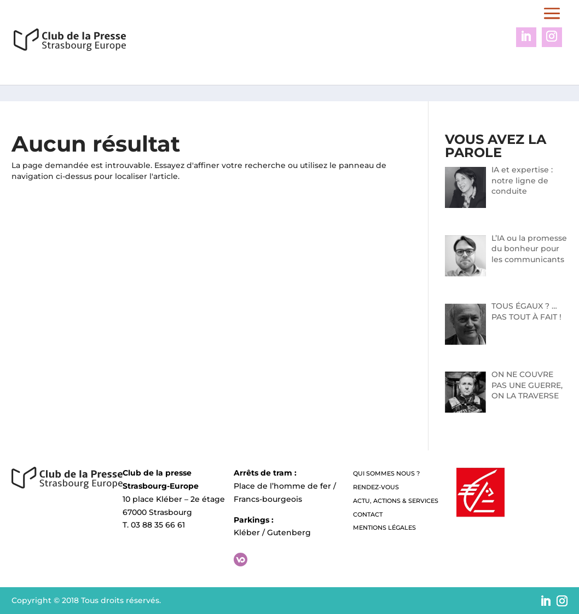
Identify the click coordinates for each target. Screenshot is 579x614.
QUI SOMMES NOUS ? (386, 473)
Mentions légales (384, 527)
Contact (368, 514)
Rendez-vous (376, 487)
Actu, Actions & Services (395, 501)
